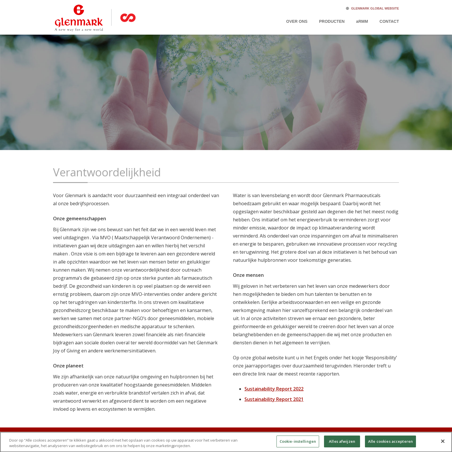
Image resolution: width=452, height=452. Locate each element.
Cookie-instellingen (298, 444)
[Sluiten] (442, 444)
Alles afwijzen (342, 444)
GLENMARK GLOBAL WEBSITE (375, 8)
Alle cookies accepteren (390, 444)
